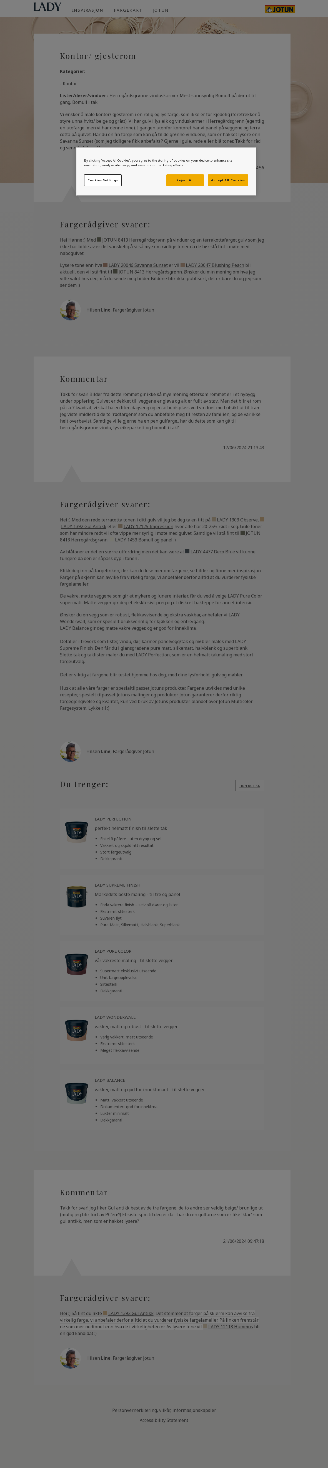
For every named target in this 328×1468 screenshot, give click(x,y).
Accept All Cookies (228, 180)
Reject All (185, 180)
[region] (166, 171)
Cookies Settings (102, 180)
